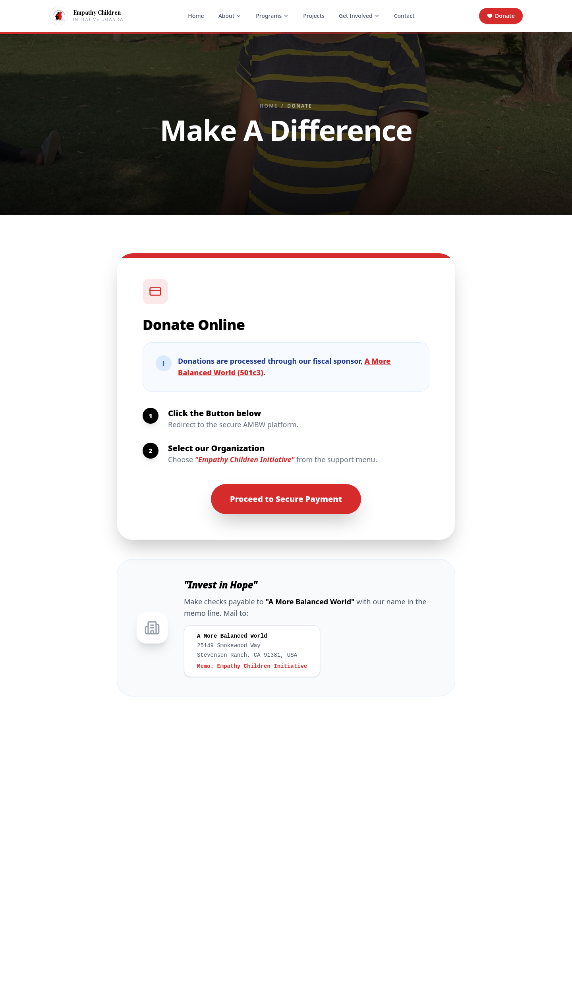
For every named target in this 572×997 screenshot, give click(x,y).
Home (196, 15)
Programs (272, 15)
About (230, 15)
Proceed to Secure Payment (286, 499)
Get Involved (359, 15)
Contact (404, 15)
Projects (314, 15)
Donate (501, 15)
